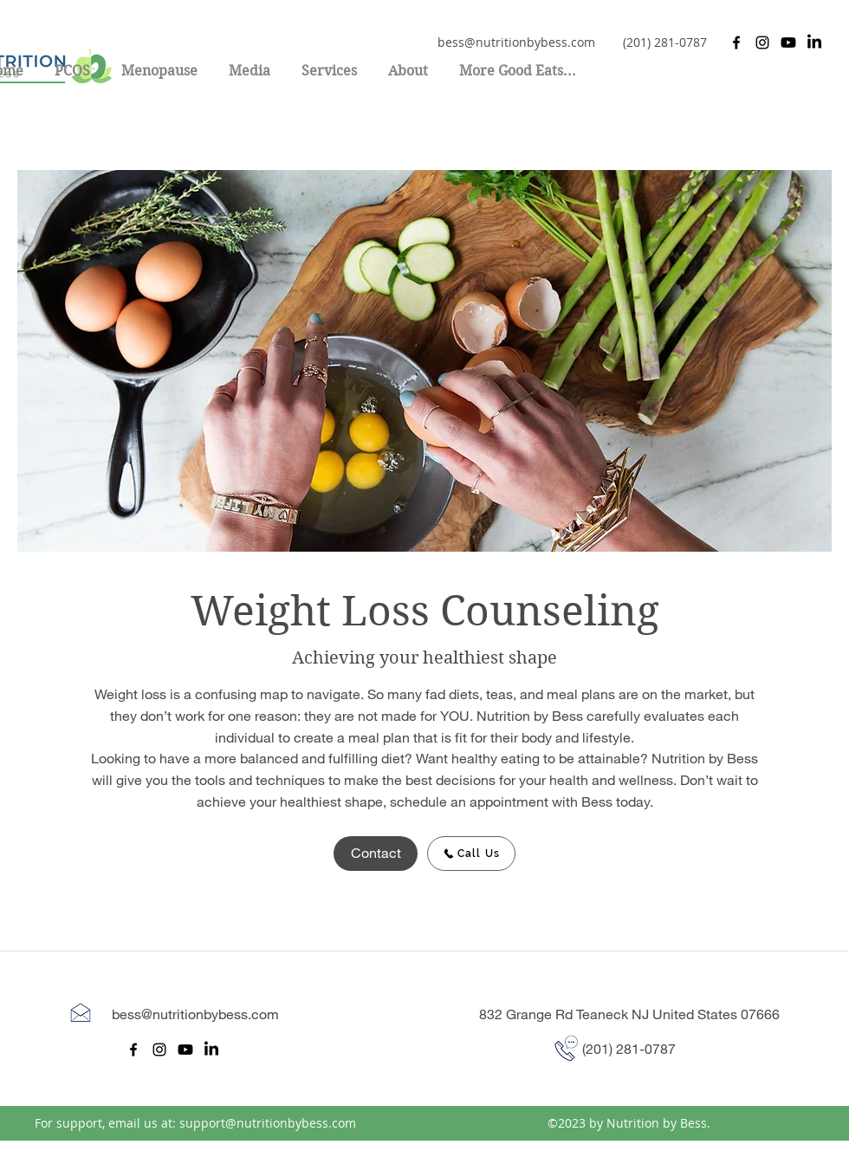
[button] (329, 63)
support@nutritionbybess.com (267, 1123)
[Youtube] (788, 42)
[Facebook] (736, 42)
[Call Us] (471, 853)
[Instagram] (762, 42)
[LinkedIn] (814, 42)
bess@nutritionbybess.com (516, 42)
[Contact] (376, 853)
